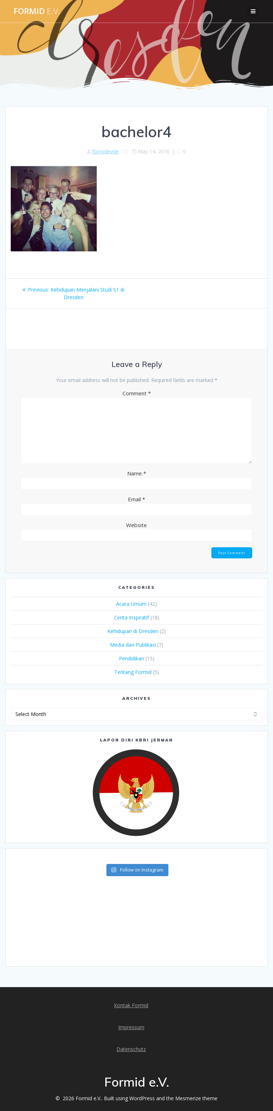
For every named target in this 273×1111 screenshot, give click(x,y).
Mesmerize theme (196, 1098)
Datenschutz (131, 1049)
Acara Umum (131, 603)
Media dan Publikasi (133, 644)
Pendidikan (131, 658)
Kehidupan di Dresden (132, 631)
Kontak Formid (131, 1005)
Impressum (131, 1027)
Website (136, 525)
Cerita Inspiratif (131, 617)
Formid (37, 11)
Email (136, 499)
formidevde (105, 151)
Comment (137, 393)
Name (136, 473)
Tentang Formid (133, 672)
